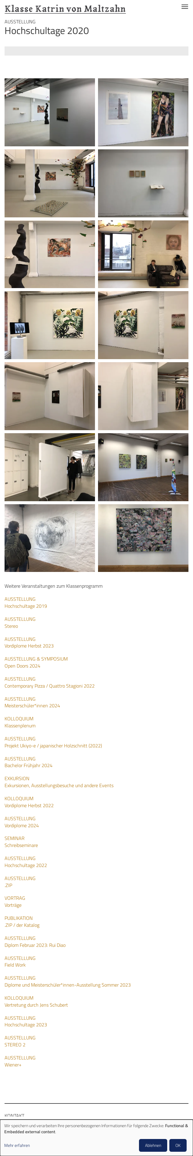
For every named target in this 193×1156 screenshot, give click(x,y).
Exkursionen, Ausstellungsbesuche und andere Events (59, 782)
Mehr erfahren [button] (17, 1145)
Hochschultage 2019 (26, 602)
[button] (50, 112)
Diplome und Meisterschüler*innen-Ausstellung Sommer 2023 (68, 981)
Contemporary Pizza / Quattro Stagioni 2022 (50, 682)
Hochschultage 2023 (26, 1021)
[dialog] (96, 1138)
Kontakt (14, 1115)
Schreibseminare (21, 842)
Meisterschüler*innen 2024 (32, 702)
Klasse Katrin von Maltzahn (65, 7)
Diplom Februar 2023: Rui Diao (35, 941)
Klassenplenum (20, 722)
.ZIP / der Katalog (22, 921)
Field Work (20, 961)
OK (178, 1145)
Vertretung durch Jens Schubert (36, 1001)
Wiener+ (20, 1061)
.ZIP (20, 882)
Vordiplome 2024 (22, 822)
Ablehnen (153, 1145)
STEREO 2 (20, 1041)
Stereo (20, 622)
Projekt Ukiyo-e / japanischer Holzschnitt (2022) (53, 742)
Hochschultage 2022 (26, 862)
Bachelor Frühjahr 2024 (28, 762)
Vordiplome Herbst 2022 (29, 802)
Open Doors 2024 (36, 662)
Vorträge (15, 901)
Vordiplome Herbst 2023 (29, 642)
